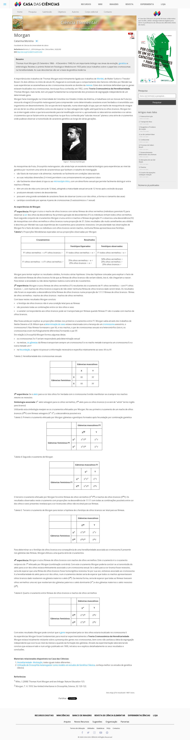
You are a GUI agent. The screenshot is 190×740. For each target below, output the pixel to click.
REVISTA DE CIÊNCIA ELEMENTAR (110, 715)
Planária (143, 168)
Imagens (114, 4)
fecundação (25, 349)
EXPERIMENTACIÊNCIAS (139, 715)
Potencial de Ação (146, 117)
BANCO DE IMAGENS (82, 715)
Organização (111, 721)
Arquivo (67, 721)
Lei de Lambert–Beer (147, 135)
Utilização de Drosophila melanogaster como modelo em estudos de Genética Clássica (56, 665)
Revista (129, 4)
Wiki (100, 4)
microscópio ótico (62, 181)
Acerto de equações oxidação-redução (147, 174)
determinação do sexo (55, 324)
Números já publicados (148, 185)
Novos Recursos (81, 721)
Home (19, 12)
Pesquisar (157, 102)
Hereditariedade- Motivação (29, 662)
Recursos (86, 4)
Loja (163, 4)
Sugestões (97, 721)
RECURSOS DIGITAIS (44, 715)
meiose (89, 85)
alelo (35, 394)
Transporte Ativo (145, 123)
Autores (75, 12)
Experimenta (147, 4)
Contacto (108, 12)
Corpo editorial (91, 12)
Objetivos (62, 12)
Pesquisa (32, 12)
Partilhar (63, 698)
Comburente (144, 141)
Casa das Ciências (59, 658)
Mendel (100, 78)
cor (25, 214)
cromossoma (109, 324)
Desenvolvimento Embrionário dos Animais (147, 154)
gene (62, 632)
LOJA (155, 715)
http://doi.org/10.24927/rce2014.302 (29, 52)
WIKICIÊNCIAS (63, 715)
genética (123, 63)
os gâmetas (32, 342)
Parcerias (125, 721)
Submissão (47, 12)
